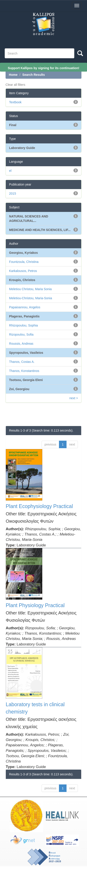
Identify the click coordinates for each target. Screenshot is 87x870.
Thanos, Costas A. (21, 362)
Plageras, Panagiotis (24, 316)
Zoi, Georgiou (19, 389)
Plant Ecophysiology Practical (39, 506)
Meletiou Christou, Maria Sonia (30, 289)
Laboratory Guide (22, 148)
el (10, 170)
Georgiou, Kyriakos (23, 252)
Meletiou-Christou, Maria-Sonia (30, 298)
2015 (12, 193)
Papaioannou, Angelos (24, 307)
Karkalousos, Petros (23, 271)
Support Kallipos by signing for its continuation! (43, 68)
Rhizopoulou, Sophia (23, 325)
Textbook (15, 102)
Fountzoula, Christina (23, 262)
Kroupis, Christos (22, 280)
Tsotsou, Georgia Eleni (26, 380)
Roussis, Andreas (21, 343)
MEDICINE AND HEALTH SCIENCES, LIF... (40, 230)
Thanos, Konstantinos (24, 371)
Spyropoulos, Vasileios (26, 352)
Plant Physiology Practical (35, 605)
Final (12, 125)
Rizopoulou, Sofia (21, 334)
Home (13, 74)
